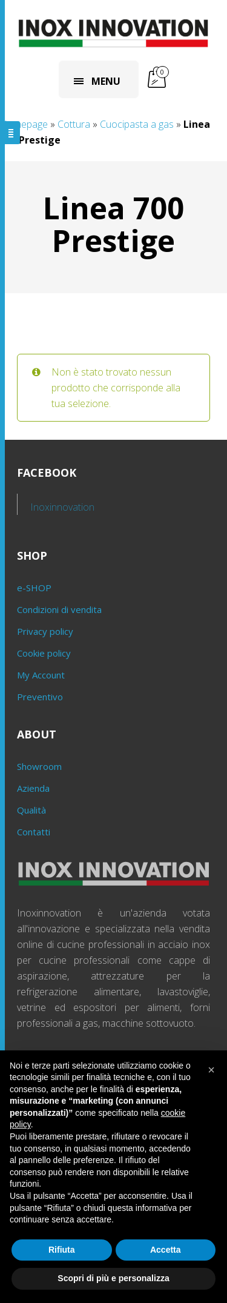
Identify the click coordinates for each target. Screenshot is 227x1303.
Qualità (31, 810)
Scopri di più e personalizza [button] (113, 1278)
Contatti (33, 832)
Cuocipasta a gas (137, 124)
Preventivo (40, 697)
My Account (41, 675)
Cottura (74, 124)
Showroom (39, 766)
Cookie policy (44, 653)
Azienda (33, 788)
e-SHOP (34, 588)
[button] (211, 1069)
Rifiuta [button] (61, 1250)
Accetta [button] (165, 1250)
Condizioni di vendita (59, 609)
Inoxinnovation (62, 507)
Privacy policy (45, 631)
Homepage (24, 124)
